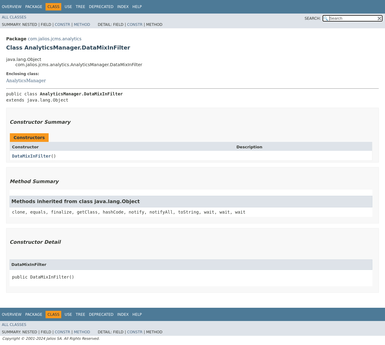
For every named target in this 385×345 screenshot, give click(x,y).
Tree (80, 7)
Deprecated (101, 7)
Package (33, 7)
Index (123, 7)
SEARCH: (313, 18)
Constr (62, 24)
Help (137, 7)
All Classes (14, 17)
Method (82, 24)
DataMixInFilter (31, 156)
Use (68, 7)
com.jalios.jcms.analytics (54, 38)
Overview (12, 7)
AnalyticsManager (26, 80)
